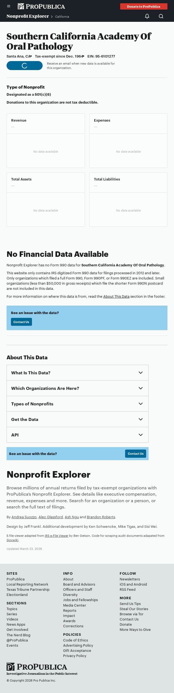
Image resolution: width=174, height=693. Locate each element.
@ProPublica (17, 639)
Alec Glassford (51, 516)
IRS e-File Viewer (56, 535)
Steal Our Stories (134, 608)
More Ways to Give (135, 629)
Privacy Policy (74, 655)
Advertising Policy (78, 645)
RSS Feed (127, 589)
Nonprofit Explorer (28, 16)
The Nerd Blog (18, 634)
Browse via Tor (131, 613)
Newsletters (130, 578)
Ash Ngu (72, 516)
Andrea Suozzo (24, 516)
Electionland (17, 594)
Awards (69, 620)
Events (12, 645)
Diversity (70, 594)
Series (12, 613)
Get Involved (17, 629)
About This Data (116, 296)
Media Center (74, 604)
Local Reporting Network (27, 583)
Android (140, 583)
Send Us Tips (130, 603)
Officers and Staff (77, 589)
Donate (126, 624)
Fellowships (88, 599)
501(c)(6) (43, 94)
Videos (12, 618)
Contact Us (21, 322)
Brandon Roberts (101, 516)
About (68, 578)
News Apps (16, 624)
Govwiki (12, 540)
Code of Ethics (75, 639)
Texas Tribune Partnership (28, 589)
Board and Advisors (79, 583)
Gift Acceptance (77, 650)
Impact (69, 615)
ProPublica (16, 578)
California (62, 16)
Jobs (67, 599)
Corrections (73, 625)
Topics (12, 608)
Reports (69, 610)
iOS (123, 583)
